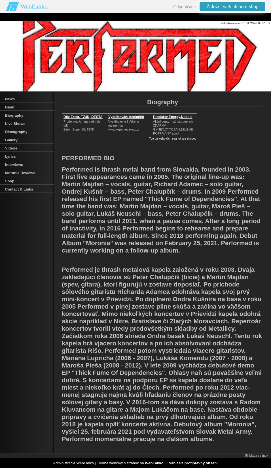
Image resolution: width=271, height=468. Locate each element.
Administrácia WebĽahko (73, 463)
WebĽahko (34, 6)
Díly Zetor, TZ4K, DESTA (83, 117)
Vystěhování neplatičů (126, 117)
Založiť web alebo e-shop (232, 6)
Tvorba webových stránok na (130, 463)
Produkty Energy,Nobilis (172, 117)
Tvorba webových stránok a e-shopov (172, 138)
